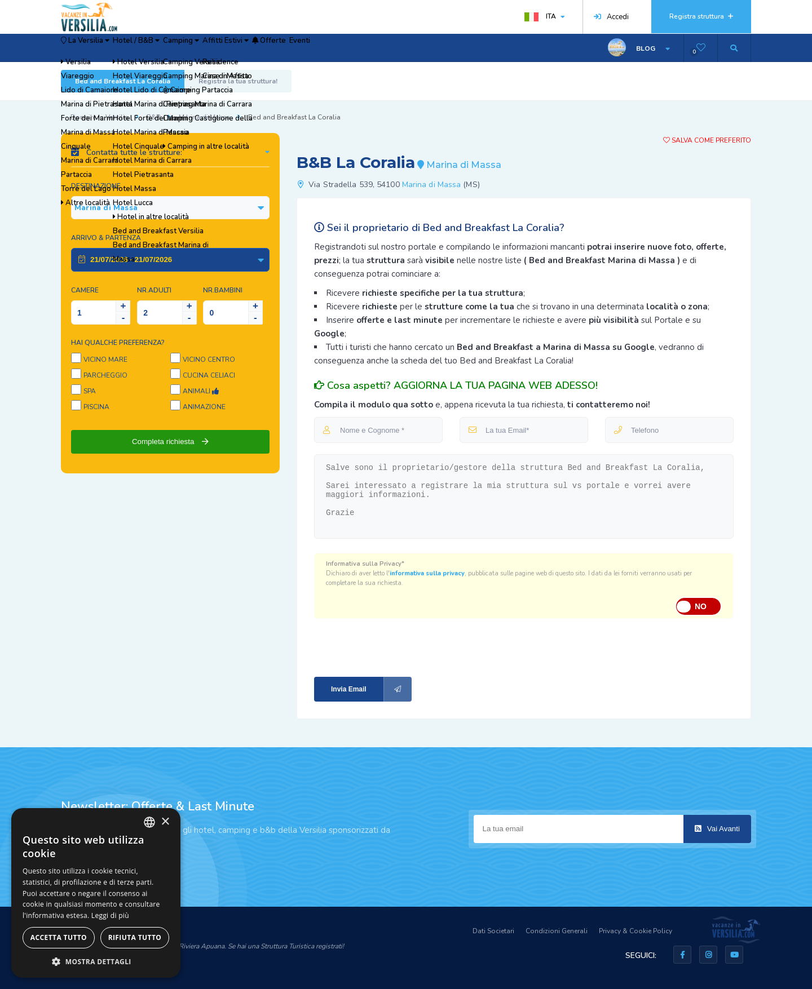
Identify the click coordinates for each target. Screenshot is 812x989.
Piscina (96, 406)
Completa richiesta (170, 441)
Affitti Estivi (299, 48)
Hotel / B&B (170, 48)
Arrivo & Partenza (106, 237)
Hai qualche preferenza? (118, 342)
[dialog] (95, 893)
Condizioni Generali (557, 930)
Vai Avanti (717, 828)
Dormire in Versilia (99, 117)
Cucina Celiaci (209, 375)
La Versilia (97, 48)
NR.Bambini (222, 290)
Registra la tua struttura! (237, 81)
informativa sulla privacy (427, 573)
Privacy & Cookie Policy (635, 930)
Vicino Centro (209, 359)
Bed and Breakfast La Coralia (122, 81)
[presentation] (389, 646)
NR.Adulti (154, 290)
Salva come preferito (707, 140)
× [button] (165, 822)
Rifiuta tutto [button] (135, 937)
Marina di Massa (204, 117)
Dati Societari (493, 930)
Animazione (204, 406)
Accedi (611, 17)
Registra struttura (701, 16)
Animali (201, 391)
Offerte (361, 48)
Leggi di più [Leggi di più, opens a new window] (110, 915)
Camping (235, 48)
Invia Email (371, 689)
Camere (85, 290)
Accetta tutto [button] (58, 937)
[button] (96, 961)
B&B (154, 117)
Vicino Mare (105, 359)
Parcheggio (105, 375)
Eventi (409, 48)
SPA (89, 391)
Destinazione (96, 185)
